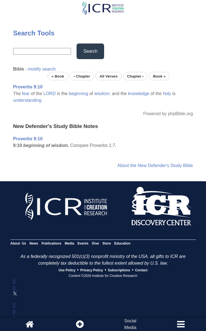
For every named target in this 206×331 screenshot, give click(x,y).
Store (106, 243)
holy (167, 93)
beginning (78, 93)
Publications (51, 243)
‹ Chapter (81, 76)
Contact (141, 270)
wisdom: (102, 93)
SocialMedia (130, 324)
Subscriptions (119, 270)
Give (95, 243)
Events (82, 243)
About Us (18, 243)
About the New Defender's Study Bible (155, 165)
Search (90, 51)
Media (69, 243)
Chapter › (135, 76)
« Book (58, 76)
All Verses (109, 76)
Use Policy (66, 270)
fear (26, 93)
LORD (49, 93)
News (34, 243)
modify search (42, 69)
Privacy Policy (91, 270)
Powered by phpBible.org (168, 113)
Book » (159, 76)
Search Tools (34, 33)
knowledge (138, 93)
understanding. (28, 100)
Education (122, 243)
